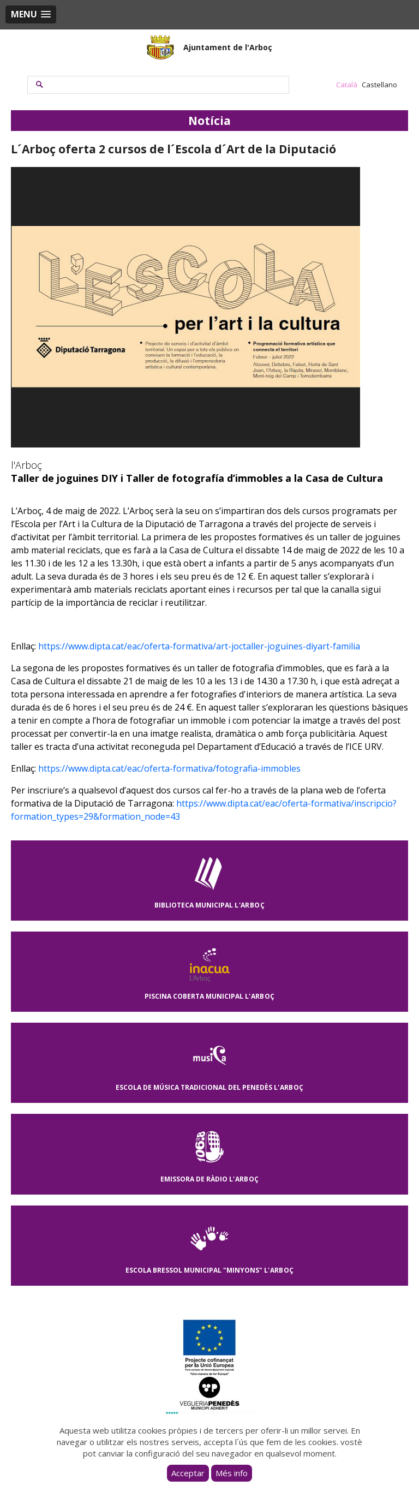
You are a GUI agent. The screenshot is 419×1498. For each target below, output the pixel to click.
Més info (232, 1472)
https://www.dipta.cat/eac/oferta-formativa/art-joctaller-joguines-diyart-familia (199, 646)
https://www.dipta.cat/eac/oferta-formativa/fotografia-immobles (169, 768)
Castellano (379, 84)
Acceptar (188, 1472)
